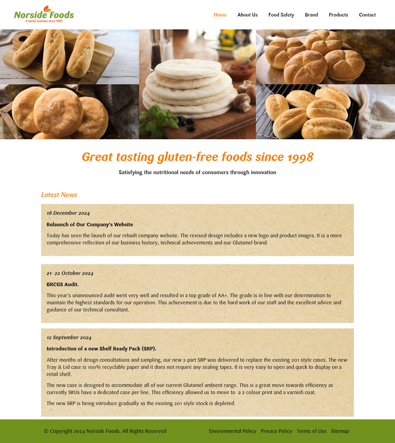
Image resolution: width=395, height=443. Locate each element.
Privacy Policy (276, 431)
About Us (248, 15)
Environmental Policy (232, 431)
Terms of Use (312, 431)
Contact (367, 15)
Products (338, 15)
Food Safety (281, 15)
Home (220, 15)
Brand (311, 15)
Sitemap (340, 431)
